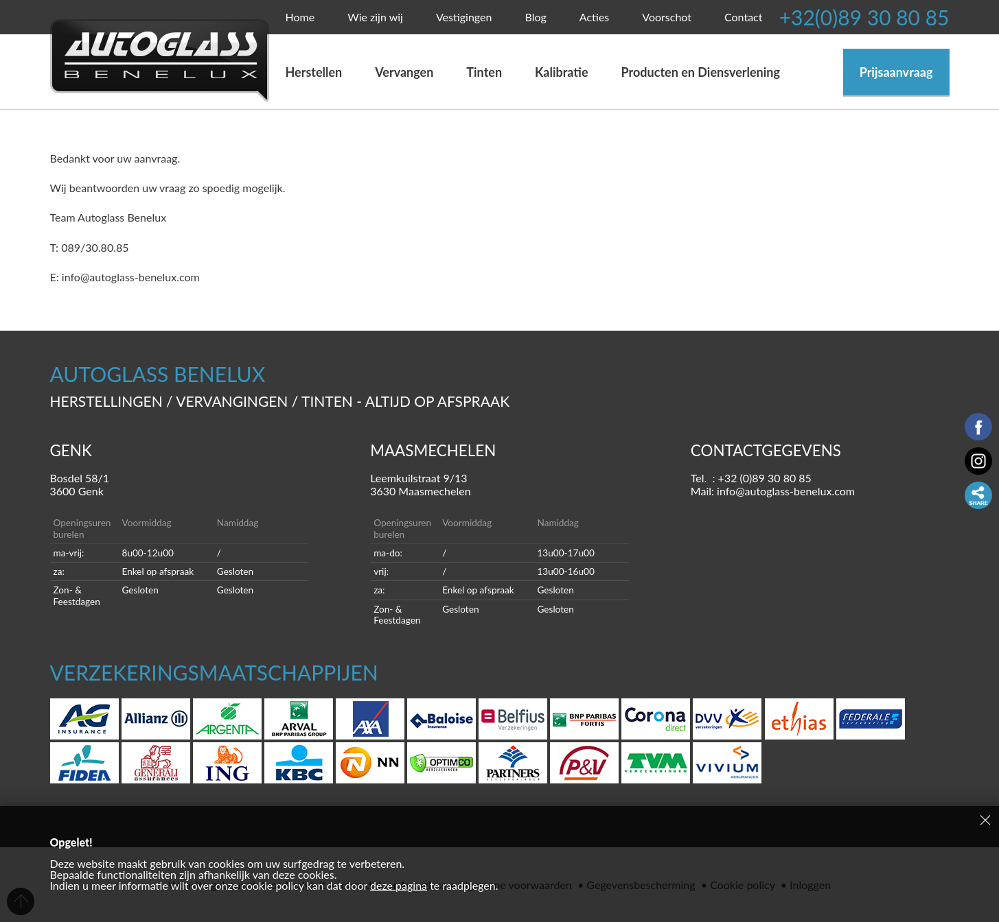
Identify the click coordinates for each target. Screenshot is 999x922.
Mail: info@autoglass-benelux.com (773, 490)
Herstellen (314, 72)
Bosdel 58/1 (179, 484)
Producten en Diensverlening (700, 72)
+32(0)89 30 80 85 (864, 17)
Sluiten (985, 820)
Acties (594, 16)
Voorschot (666, 16)
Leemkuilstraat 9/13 (499, 484)
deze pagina (398, 885)
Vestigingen (464, 16)
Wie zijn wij (375, 16)
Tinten (484, 72)
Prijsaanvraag (896, 72)
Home (300, 16)
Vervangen (409, 72)
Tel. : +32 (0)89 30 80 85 (751, 477)
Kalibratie (561, 72)
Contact (743, 16)
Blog (535, 16)
